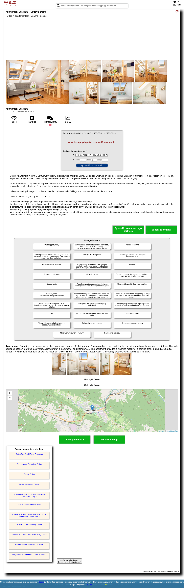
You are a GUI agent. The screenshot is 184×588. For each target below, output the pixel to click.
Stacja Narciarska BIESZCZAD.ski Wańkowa (29, 555)
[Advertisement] (92, 39)
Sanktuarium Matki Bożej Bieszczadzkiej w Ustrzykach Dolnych (29, 495)
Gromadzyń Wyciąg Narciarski (29, 504)
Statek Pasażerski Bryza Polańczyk (29, 454)
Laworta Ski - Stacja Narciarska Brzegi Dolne (29, 534)
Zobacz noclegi (109, 439)
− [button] (9, 397)
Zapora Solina (29, 474)
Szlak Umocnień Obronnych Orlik (29, 524)
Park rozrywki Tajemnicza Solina (29, 464)
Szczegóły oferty (75, 439)
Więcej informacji (161, 230)
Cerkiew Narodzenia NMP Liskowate (29, 545)
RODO (89, 585)
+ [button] (9, 393)
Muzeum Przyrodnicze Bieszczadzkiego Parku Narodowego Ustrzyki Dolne (29, 515)
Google (41, 582)
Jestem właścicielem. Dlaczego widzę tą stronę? (69, 561)
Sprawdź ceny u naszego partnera (128, 229)
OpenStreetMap (172, 431)
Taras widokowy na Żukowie (29, 484)
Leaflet (161, 431)
